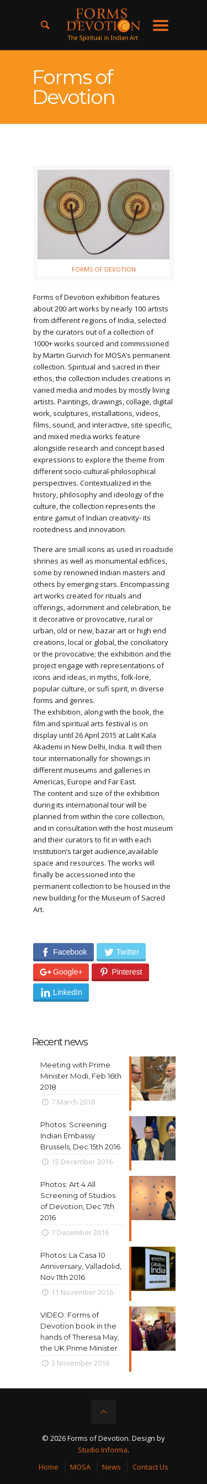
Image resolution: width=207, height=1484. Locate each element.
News (111, 1467)
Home (49, 1467)
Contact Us (150, 1467)
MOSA (80, 1467)
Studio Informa (103, 1450)
